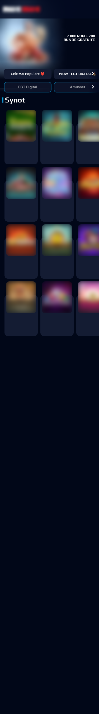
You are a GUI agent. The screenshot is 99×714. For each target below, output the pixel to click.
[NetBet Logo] (21, 9)
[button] (93, 74)
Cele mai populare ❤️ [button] (28, 74)
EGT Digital (27, 87)
